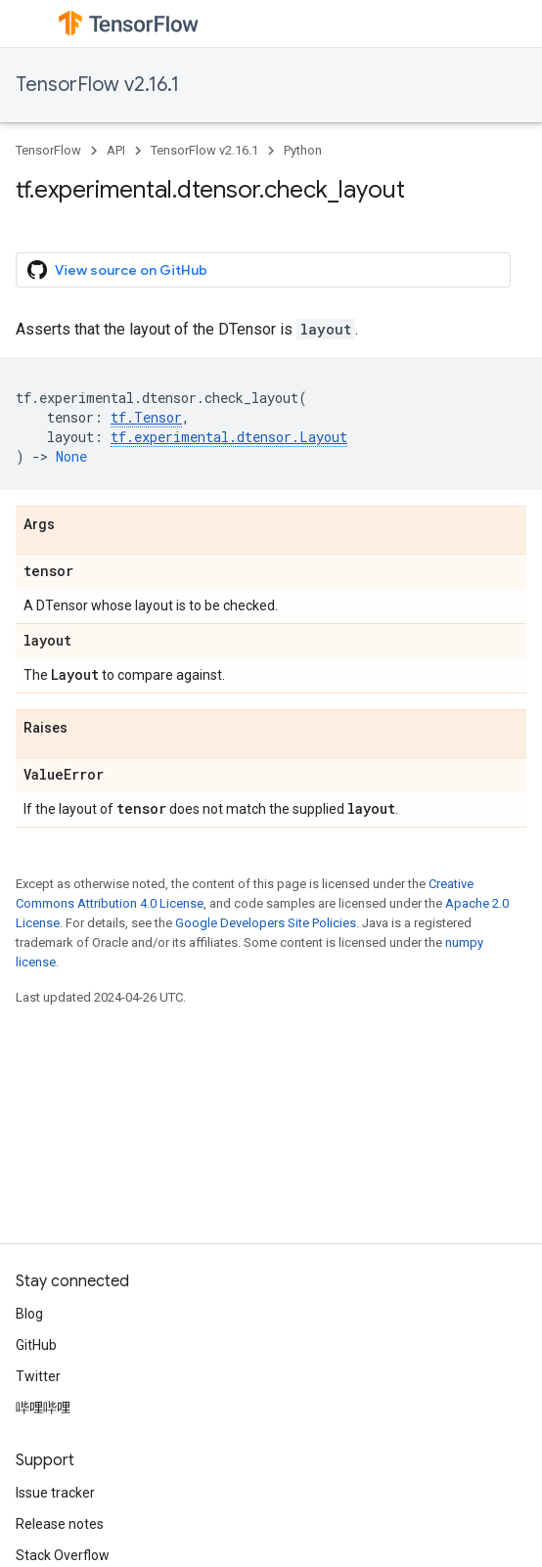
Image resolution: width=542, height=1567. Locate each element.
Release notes (60, 1524)
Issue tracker (55, 1492)
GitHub (36, 1345)
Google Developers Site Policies (265, 923)
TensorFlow (48, 150)
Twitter (38, 1376)
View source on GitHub (117, 270)
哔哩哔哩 (43, 1407)
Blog (29, 1313)
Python (303, 150)
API (116, 150)
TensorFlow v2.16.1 (97, 84)
